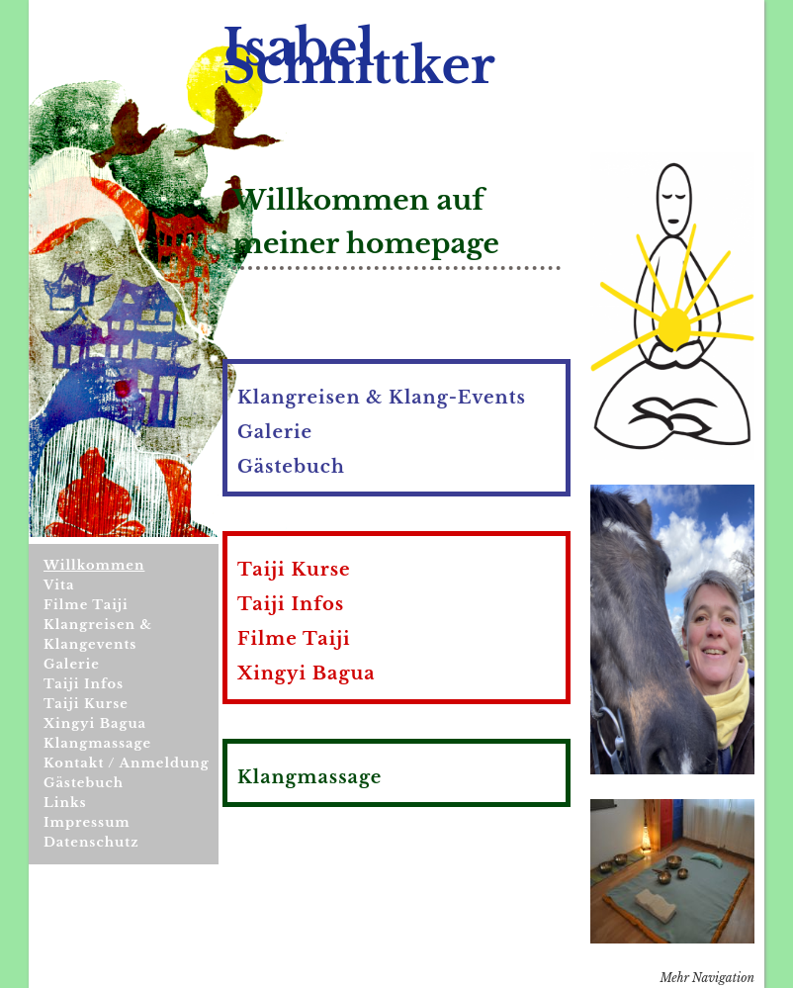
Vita (59, 585)
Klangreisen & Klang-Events (381, 397)
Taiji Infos (84, 683)
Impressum (87, 822)
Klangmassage (97, 743)
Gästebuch (84, 782)
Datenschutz (91, 842)
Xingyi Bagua (95, 723)
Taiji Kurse (86, 703)
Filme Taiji (86, 604)
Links (65, 802)
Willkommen (94, 565)
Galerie (72, 664)
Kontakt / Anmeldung (127, 763)
